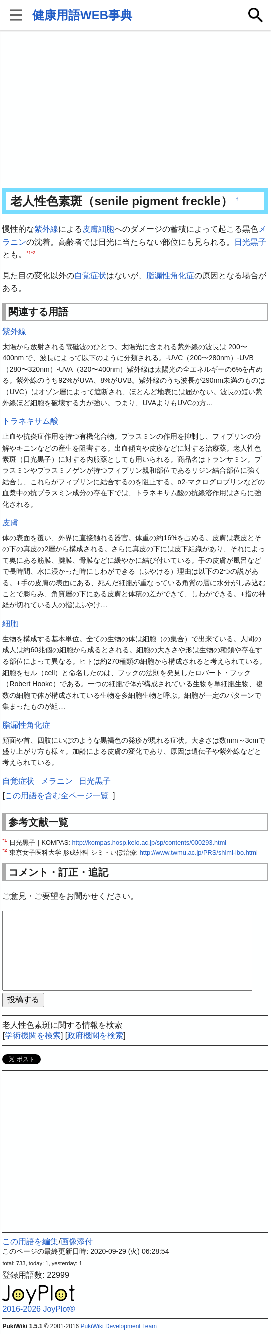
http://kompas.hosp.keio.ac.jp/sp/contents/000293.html (149, 842)
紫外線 (46, 229)
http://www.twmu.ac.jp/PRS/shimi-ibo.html (199, 852)
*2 (34, 252)
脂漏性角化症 (170, 275)
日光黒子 (250, 242)
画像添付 (77, 1241)
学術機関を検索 (33, 1035)
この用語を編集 (30, 1241)
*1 (28, 252)
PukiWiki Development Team (119, 1326)
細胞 (106, 229)
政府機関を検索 (96, 1035)
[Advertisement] (135, 110)
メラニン (57, 781)
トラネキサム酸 (30, 421)
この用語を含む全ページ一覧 (57, 795)
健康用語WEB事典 (82, 15)
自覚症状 (90, 275)
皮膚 (90, 229)
